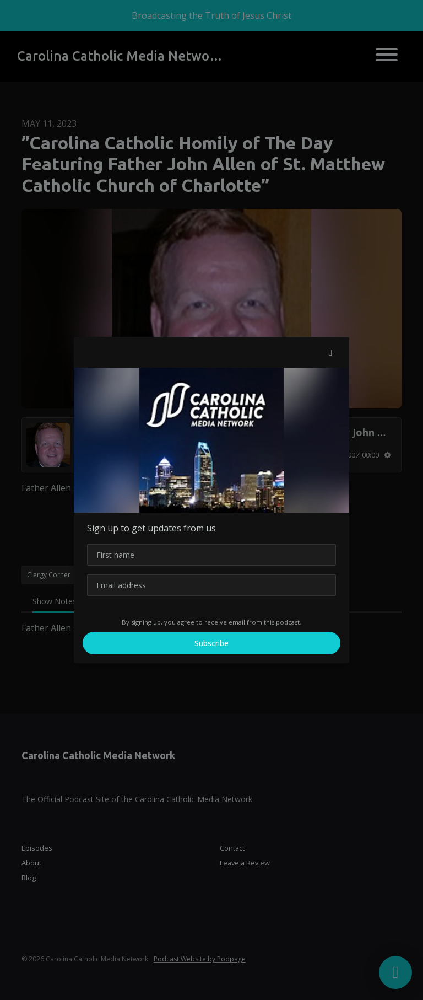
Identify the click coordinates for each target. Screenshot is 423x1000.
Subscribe (211, 643)
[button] (330, 352)
